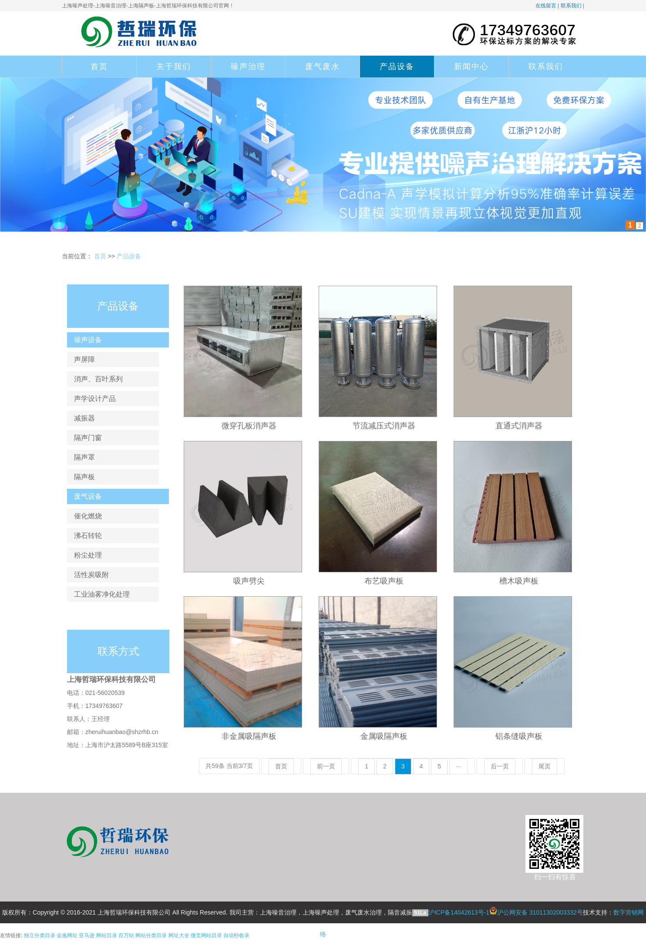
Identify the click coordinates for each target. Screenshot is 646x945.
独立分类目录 (39, 935)
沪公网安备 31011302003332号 (540, 912)
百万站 (126, 935)
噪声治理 (248, 66)
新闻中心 (471, 66)
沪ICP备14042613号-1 (458, 912)
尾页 (544, 766)
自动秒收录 (236, 935)
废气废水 (322, 66)
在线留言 (545, 6)
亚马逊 (86, 935)
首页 (99, 66)
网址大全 (178, 935)
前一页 (326, 766)
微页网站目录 (206, 935)
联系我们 (571, 6)
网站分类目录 (151, 935)
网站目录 (106, 935)
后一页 (500, 766)
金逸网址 (67, 935)
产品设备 (397, 66)
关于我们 (173, 66)
